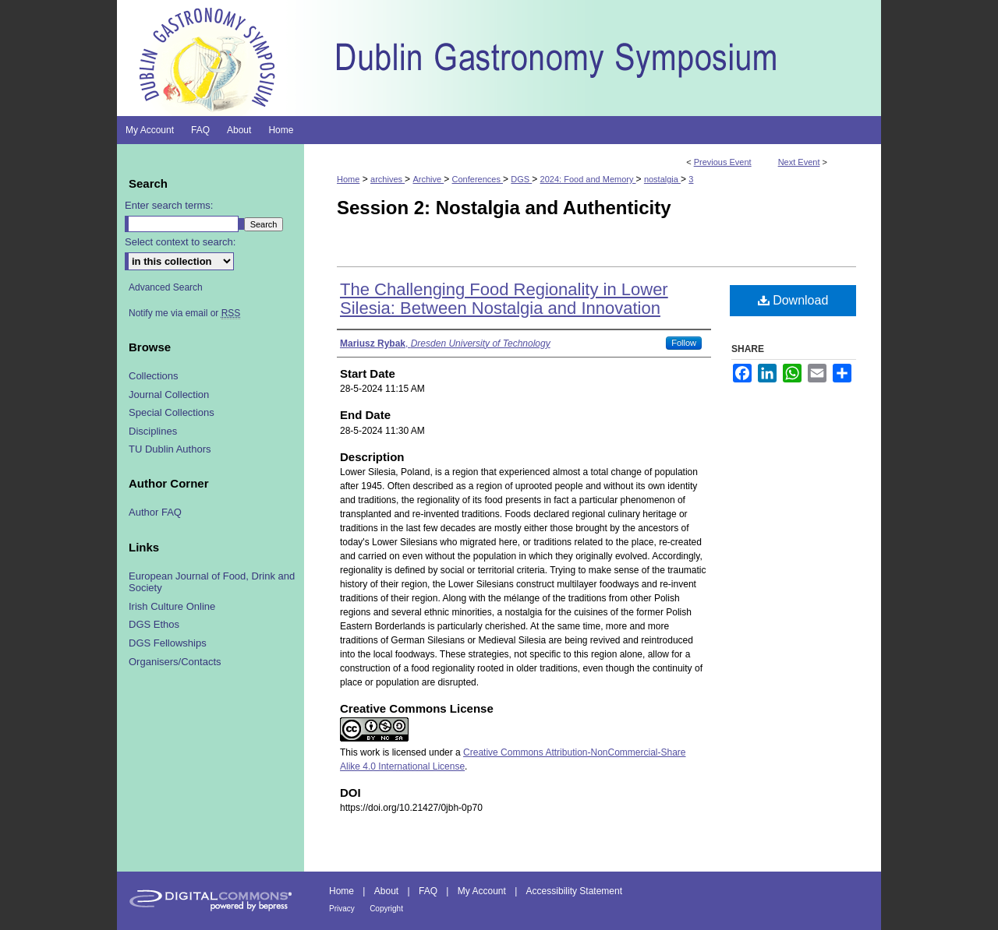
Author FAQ (155, 512)
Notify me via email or (184, 313)
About (386, 891)
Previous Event (723, 162)
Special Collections (171, 412)
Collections (154, 376)
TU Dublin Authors (170, 449)
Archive (428, 179)
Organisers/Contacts (175, 662)
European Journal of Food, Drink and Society (212, 582)
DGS (521, 179)
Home (348, 179)
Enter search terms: (169, 205)
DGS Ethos (154, 624)
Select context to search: (180, 242)
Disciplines (153, 431)
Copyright (386, 908)
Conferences (477, 179)
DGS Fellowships (168, 643)
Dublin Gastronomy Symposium (592, 58)
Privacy (342, 908)
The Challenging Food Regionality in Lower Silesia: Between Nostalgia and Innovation (504, 299)
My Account (482, 891)
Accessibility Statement (574, 891)
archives (387, 179)
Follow (683, 342)
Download (793, 300)
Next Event (799, 162)
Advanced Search (166, 287)
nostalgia (662, 179)
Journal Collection (169, 394)
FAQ (428, 891)
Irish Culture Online (172, 606)
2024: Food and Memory (588, 179)
